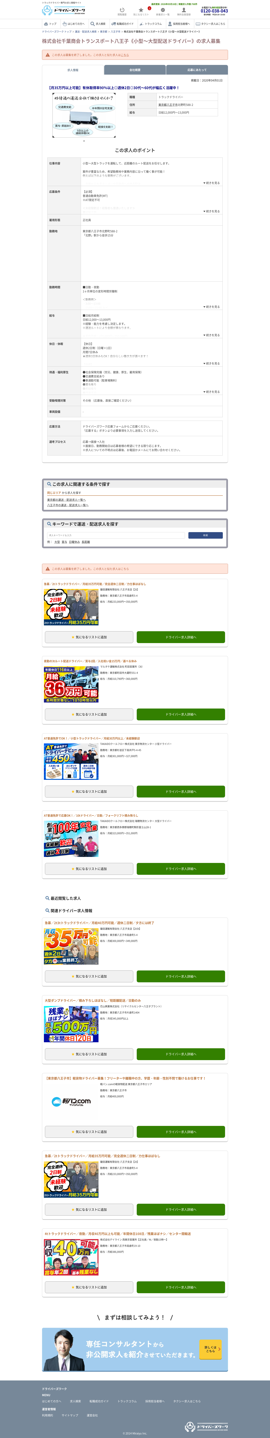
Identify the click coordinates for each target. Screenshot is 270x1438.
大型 (57, 541)
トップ (52, 24)
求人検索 (100, 24)
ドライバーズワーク (54, 1389)
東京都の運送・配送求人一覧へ (66, 500)
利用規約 (47, 1415)
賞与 (64, 541)
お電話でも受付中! (214, 11)
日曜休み (74, 541)
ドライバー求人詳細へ (180, 637)
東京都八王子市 (168, 105)
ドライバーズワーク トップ (56, 31)
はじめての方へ (76, 24)
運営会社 (92, 1415)
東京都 (103, 31)
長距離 (86, 541)
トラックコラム (153, 24)
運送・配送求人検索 (86, 31)
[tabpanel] (84, 115)
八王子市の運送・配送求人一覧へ (68, 505)
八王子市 (115, 31)
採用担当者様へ (181, 24)
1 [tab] (84, 141)
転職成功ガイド (125, 24)
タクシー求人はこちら (213, 24)
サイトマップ (70, 1415)
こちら (125, 55)
